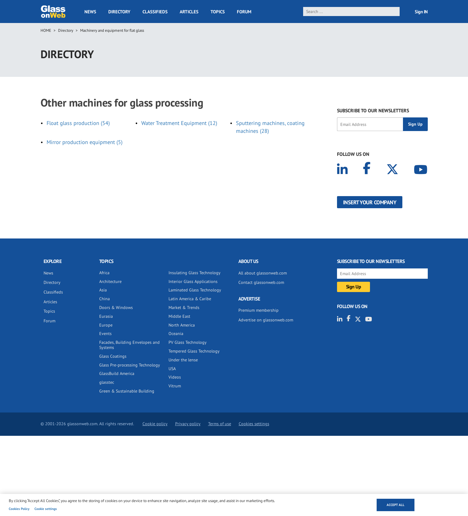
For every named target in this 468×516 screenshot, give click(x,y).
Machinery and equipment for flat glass (112, 30)
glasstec (106, 382)
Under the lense (183, 360)
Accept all (395, 505)
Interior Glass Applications (193, 281)
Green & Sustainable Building (126, 391)
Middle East (179, 316)
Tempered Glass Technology (194, 351)
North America (182, 325)
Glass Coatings (112, 356)
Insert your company (370, 202)
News (90, 12)
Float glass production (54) (78, 123)
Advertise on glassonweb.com (265, 320)
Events (105, 333)
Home (46, 30)
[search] (351, 11)
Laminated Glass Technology (195, 290)
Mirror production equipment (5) (85, 142)
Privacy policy (188, 423)
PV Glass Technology (188, 342)
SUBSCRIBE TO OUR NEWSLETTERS (373, 110)
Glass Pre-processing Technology (129, 365)
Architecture (110, 281)
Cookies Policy (19, 509)
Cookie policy (155, 423)
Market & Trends (184, 307)
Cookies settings (254, 423)
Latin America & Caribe (190, 298)
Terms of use (219, 423)
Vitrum (175, 386)
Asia (103, 290)
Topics (218, 12)
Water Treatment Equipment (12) (179, 123)
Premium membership (258, 310)
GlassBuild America (116, 373)
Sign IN (421, 12)
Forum (244, 12)
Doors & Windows (116, 307)
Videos (175, 377)
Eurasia (106, 316)
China (104, 298)
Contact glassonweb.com (261, 282)
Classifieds (155, 12)
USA (172, 368)
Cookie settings (45, 509)
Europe (106, 325)
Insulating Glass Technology (195, 272)
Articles (189, 12)
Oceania (176, 333)
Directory (119, 12)
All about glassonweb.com (262, 273)
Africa (104, 272)
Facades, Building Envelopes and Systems (129, 345)
